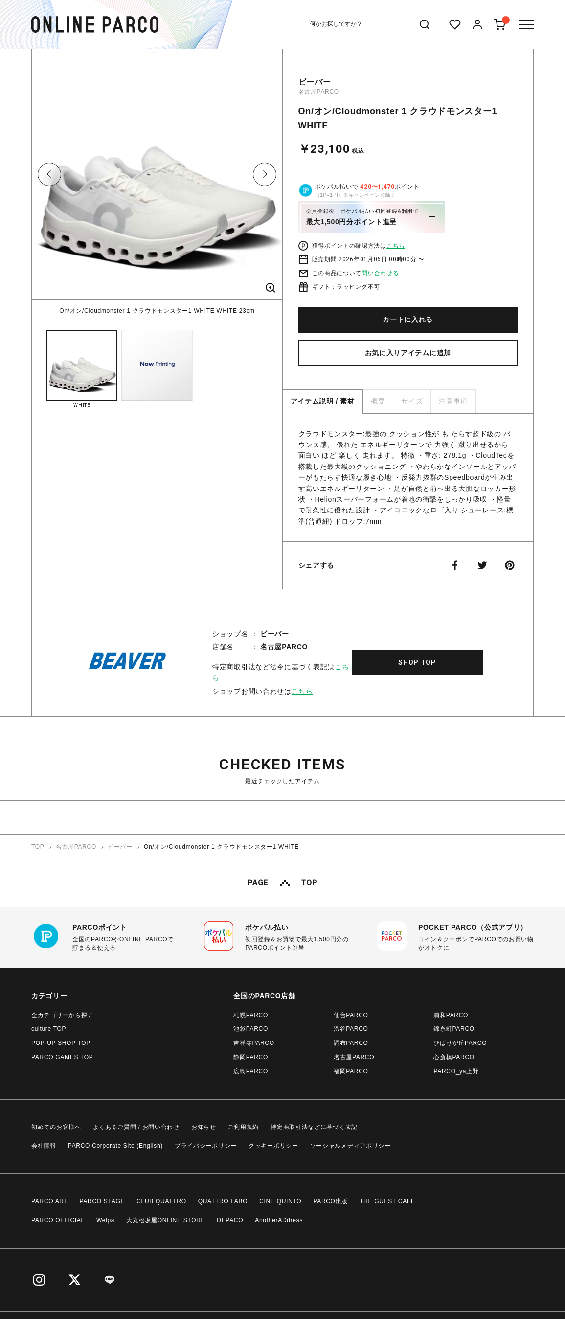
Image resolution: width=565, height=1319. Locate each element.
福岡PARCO (351, 1071)
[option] (157, 182)
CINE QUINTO (280, 1201)
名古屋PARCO (318, 91)
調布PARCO (351, 1043)
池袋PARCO (250, 1028)
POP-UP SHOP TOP (60, 1043)
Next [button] (264, 174)
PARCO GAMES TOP (62, 1057)
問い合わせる (380, 273)
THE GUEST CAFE (387, 1201)
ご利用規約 (243, 1127)
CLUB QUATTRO (161, 1201)
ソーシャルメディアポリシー (350, 1145)
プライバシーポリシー (206, 1145)
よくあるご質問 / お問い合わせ (136, 1127)
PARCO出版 (330, 1201)
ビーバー (314, 81)
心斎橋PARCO (453, 1057)
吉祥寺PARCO (253, 1043)
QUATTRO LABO (223, 1201)
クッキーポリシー (273, 1145)
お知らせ (203, 1127)
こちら (395, 246)
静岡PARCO (250, 1057)
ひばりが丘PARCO (460, 1043)
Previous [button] (49, 174)
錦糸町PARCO (453, 1028)
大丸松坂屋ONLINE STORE (165, 1220)
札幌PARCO (250, 1015)
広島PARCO (250, 1071)
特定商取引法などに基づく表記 (314, 1127)
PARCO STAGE (102, 1201)
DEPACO (230, 1220)
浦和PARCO (450, 1015)
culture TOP (48, 1028)
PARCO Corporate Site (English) (115, 1145)
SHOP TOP (417, 662)
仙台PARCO (351, 1015)
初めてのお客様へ (56, 1127)
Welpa (105, 1220)
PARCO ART (49, 1201)
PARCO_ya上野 (455, 1071)
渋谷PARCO (351, 1028)
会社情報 (43, 1145)
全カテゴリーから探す (62, 1015)
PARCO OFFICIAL (58, 1220)
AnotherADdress (279, 1220)
